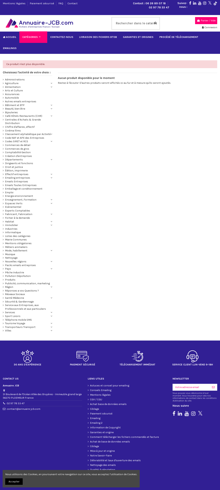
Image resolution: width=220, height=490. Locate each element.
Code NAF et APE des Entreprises (24, 124)
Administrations (15, 66)
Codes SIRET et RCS (16, 128)
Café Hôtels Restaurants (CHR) (23, 102)
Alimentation (13, 73)
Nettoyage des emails (103, 451)
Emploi (9, 179)
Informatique (13, 219)
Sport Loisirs (12, 302)
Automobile (12, 84)
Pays (8, 255)
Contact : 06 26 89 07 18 (149, 3)
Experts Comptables (17, 197)
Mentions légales (14, 3)
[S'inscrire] (213, 373)
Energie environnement (19, 182)
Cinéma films (13, 117)
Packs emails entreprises (20, 251)
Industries (11, 215)
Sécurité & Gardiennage (19, 288)
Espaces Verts (14, 190)
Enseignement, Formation (20, 186)
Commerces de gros (17, 135)
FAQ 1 (93, 465)
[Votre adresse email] (191, 373)
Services (10, 299)
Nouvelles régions (15, 248)
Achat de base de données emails (110, 428)
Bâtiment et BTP (15, 91)
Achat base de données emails (108, 390)
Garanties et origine (102, 419)
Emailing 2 (96, 409)
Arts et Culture (14, 77)
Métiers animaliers (16, 233)
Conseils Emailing (100, 376)
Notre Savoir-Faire (101, 442)
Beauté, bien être (15, 95)
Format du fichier (100, 461)
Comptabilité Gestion (18, 139)
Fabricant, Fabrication (18, 200)
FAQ (61, 3)
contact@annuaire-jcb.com (23, 395)
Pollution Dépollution (18, 262)
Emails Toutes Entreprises (21, 171)
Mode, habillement (16, 237)
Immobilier (11, 211)
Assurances (12, 80)
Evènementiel (13, 193)
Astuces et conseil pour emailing (109, 372)
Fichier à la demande (17, 204)
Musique (10, 240)
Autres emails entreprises (20, 88)
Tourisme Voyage (15, 310)
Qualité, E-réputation (102, 456)
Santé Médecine (14, 284)
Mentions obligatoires (18, 230)
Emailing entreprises (17, 164)
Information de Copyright (105, 414)
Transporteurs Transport (20, 313)
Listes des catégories (17, 222)
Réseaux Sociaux (15, 280)
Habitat (9, 208)
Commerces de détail (17, 131)
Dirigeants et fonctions (19, 150)
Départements (14, 146)
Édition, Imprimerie (16, 157)
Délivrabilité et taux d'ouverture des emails (115, 447)
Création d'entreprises (18, 142)
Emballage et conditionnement (23, 175)
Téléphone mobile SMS (18, 306)
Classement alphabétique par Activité (28, 120)
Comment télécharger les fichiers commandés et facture (124, 423)
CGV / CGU (96, 386)
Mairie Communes (16, 226)
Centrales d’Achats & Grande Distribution (23, 108)
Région (9, 273)
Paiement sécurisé (42, 3)
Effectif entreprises (16, 160)
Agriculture (11, 69)
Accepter (14, 481)
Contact (73, 3)
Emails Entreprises (16, 168)
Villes (8, 317)
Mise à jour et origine (102, 437)
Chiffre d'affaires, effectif (20, 113)
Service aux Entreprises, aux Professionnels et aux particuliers (25, 293)
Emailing (95, 404)
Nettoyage (11, 244)
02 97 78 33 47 (159, 7)
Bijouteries (11, 99)
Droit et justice (14, 153)
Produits (10, 266)
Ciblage (94, 395)
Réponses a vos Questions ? (22, 277)
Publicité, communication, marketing (27, 270)
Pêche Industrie (14, 259)
